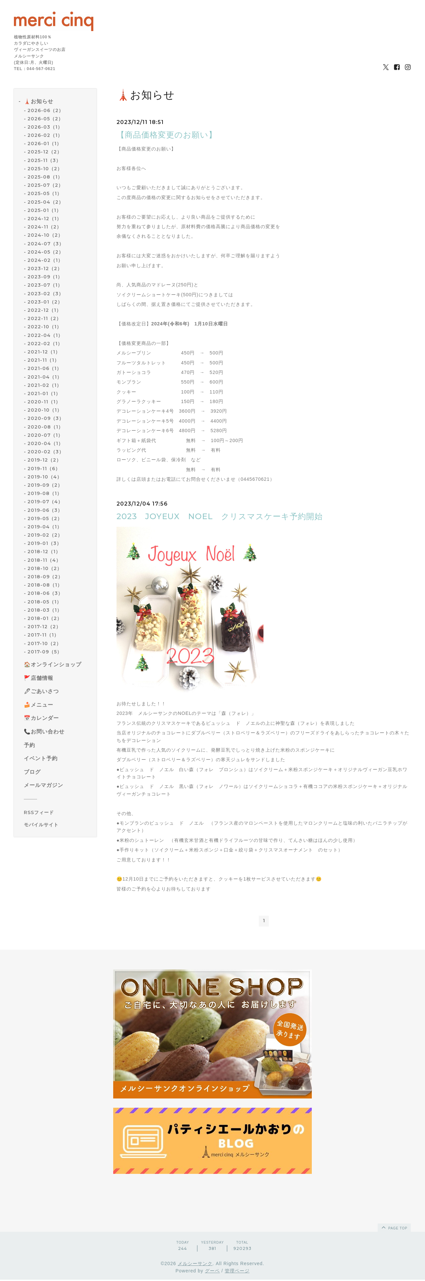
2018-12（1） (44, 552)
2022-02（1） (45, 344)
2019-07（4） (45, 502)
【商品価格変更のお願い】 (167, 135)
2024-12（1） (44, 219)
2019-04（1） (44, 527)
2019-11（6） (43, 469)
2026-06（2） (45, 110)
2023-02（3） (45, 294)
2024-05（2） (45, 252)
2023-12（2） (44, 268)
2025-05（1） (44, 193)
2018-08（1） (44, 585)
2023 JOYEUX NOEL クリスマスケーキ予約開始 (220, 516)
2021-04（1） (44, 377)
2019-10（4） (44, 477)
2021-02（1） (44, 385)
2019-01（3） (44, 543)
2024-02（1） (45, 260)
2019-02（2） (45, 535)
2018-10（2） (44, 568)
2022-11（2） (44, 318)
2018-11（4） (44, 560)
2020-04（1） (45, 443)
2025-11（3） (44, 160)
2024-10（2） (45, 235)
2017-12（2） (44, 627)
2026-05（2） (45, 119)
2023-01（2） (45, 302)
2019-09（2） (45, 485)
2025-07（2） (45, 185)
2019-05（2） (44, 518)
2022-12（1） (44, 310)
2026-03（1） (45, 127)
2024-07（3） (45, 244)
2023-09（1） (45, 277)
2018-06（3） (45, 593)
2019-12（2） (44, 460)
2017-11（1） (43, 635)
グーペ (212, 1272)
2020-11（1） (44, 402)
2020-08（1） (45, 427)
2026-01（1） (44, 143)
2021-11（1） (43, 360)
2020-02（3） (45, 452)
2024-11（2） (44, 227)
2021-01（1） (44, 393)
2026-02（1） (45, 135)
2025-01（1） (44, 210)
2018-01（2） (44, 618)
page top (393, 1228)
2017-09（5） (44, 652)
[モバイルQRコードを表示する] (58, 824)
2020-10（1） (44, 410)
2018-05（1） (44, 602)
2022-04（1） (45, 335)
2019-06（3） (45, 510)
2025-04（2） (45, 202)
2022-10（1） (44, 327)
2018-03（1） (44, 610)
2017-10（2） (44, 643)
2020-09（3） (45, 418)
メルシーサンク (195, 1264)
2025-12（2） (44, 152)
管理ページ (237, 1272)
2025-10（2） (44, 169)
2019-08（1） (44, 493)
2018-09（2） (45, 577)
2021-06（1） (44, 368)
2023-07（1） (45, 285)
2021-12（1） (43, 352)
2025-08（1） (45, 177)
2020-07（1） (45, 435)
